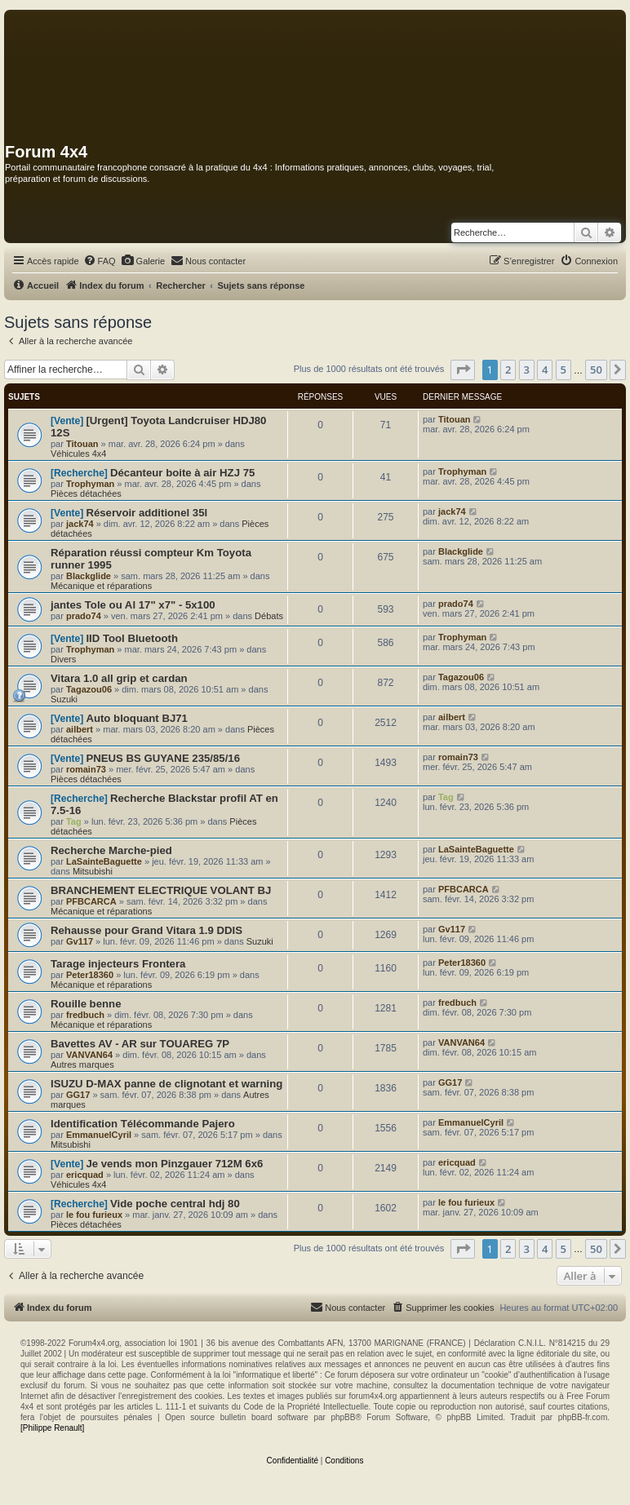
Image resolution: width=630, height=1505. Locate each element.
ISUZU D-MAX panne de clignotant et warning (166, 1084)
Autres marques (82, 1064)
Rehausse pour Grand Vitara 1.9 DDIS (146, 930)
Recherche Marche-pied (111, 850)
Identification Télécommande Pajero (143, 1124)
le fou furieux (94, 1214)
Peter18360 (89, 975)
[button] (462, 369)
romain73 (86, 769)
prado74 (83, 616)
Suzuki (64, 699)
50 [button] (596, 369)
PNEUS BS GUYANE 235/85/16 (163, 758)
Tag (74, 821)
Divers (63, 659)
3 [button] (527, 369)
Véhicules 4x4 (79, 453)
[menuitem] (99, 261)
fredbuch (85, 1015)
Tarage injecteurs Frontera (118, 964)
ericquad (85, 1175)
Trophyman (90, 484)
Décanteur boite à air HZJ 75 (182, 473)
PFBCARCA (91, 901)
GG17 (78, 1095)
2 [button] (508, 369)
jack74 (80, 524)
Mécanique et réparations (101, 586)
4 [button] (545, 369)
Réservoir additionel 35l (146, 513)
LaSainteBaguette (104, 861)
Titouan (82, 444)
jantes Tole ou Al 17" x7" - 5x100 (133, 605)
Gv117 (79, 941)
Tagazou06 (89, 689)
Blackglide (88, 576)
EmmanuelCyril (98, 1135)
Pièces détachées (86, 493)
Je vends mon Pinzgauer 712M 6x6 (174, 1164)
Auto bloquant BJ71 (137, 718)
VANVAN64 (89, 1055)
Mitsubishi (93, 871)
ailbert (79, 729)
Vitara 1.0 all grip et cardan (119, 678)
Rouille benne (86, 1004)
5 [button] (563, 369)
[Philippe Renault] (52, 1427)
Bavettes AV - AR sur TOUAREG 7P (140, 1044)
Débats (269, 616)
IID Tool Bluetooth (132, 638)
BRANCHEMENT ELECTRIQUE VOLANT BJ (161, 890)
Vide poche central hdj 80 (175, 1203)
